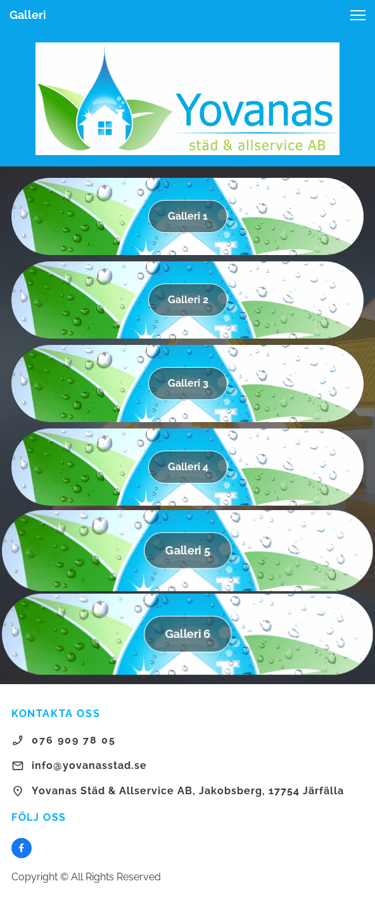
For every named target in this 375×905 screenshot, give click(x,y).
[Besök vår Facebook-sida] (21, 848)
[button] (358, 15)
